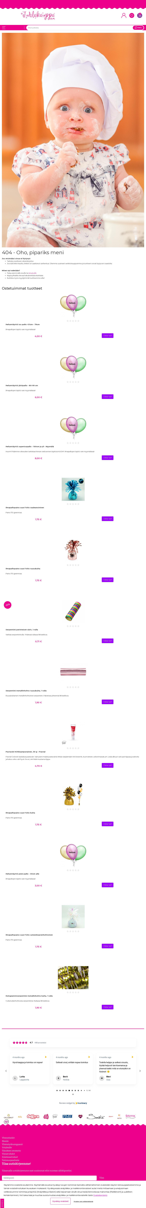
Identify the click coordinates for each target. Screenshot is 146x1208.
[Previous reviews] (6, 1071)
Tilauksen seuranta (11, 1150)
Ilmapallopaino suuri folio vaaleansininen (25, 507)
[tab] (57, 1090)
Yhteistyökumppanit (12, 1144)
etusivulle (32, 273)
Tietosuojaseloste (10, 1160)
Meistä (5, 1141)
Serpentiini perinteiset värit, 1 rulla (22, 629)
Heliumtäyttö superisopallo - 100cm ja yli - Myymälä (30, 446)
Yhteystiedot (8, 1137)
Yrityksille (7, 1147)
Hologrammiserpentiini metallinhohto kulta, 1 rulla (29, 996)
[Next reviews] (140, 1071)
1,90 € (38, 702)
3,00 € (38, 885)
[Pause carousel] (73, 1094)
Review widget (65, 1103)
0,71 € (38, 641)
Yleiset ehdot (8, 1153)
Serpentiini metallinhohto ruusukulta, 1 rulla (26, 691)
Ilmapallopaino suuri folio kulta (20, 813)
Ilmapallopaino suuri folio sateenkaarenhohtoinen (29, 935)
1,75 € (38, 519)
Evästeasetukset (10, 1157)
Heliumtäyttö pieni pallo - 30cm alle (22, 874)
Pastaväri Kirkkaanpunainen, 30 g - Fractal (25, 752)
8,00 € (38, 458)
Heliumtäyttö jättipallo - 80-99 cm (22, 385)
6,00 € (38, 397)
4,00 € (38, 336)
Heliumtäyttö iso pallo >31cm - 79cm (23, 324)
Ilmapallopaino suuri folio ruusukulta (23, 568)
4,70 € (38, 766)
